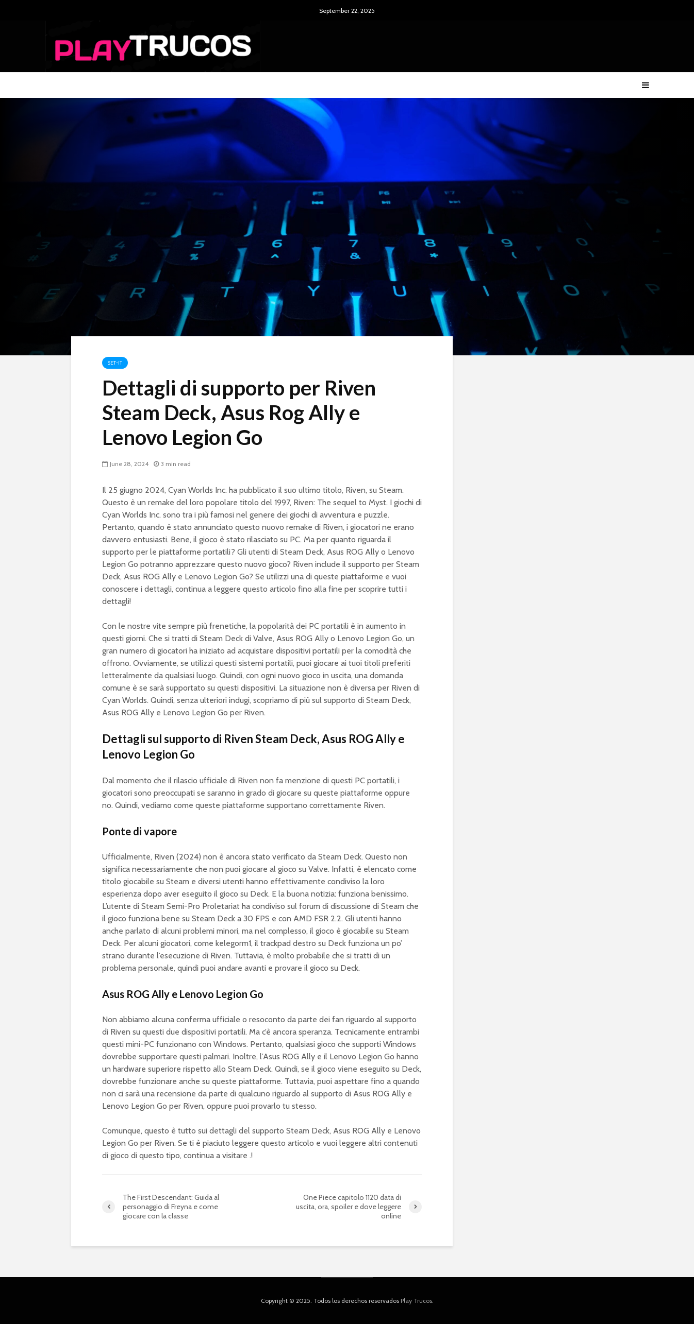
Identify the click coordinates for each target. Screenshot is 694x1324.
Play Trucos (416, 1300)
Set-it (115, 362)
